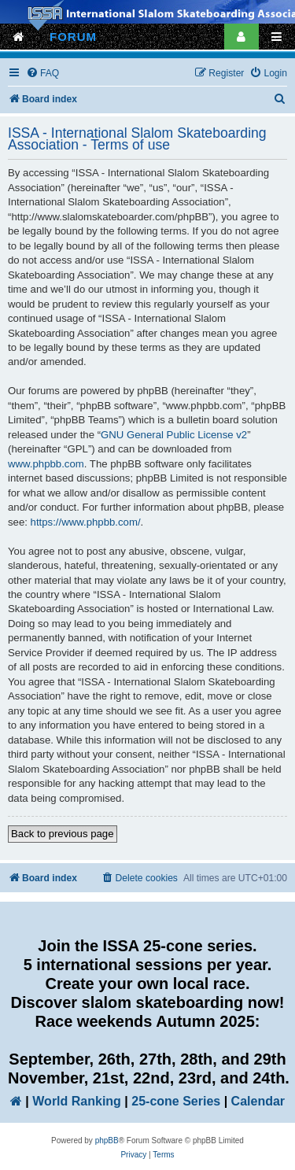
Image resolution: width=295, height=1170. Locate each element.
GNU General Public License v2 (174, 435)
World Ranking (76, 1101)
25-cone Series (175, 1101)
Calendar (258, 1101)
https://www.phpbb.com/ (86, 522)
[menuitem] (42, 73)
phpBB (107, 1140)
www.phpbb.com (46, 464)
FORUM (73, 36)
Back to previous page (62, 834)
